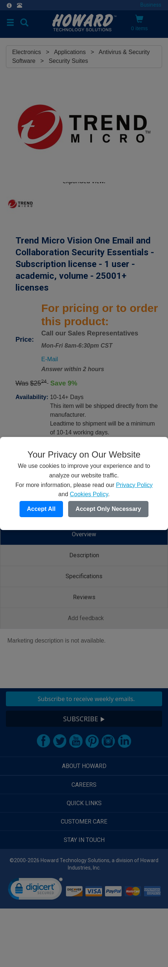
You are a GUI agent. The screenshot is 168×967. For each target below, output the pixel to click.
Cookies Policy (89, 494)
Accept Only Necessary (108, 509)
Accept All (41, 509)
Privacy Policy (134, 485)
